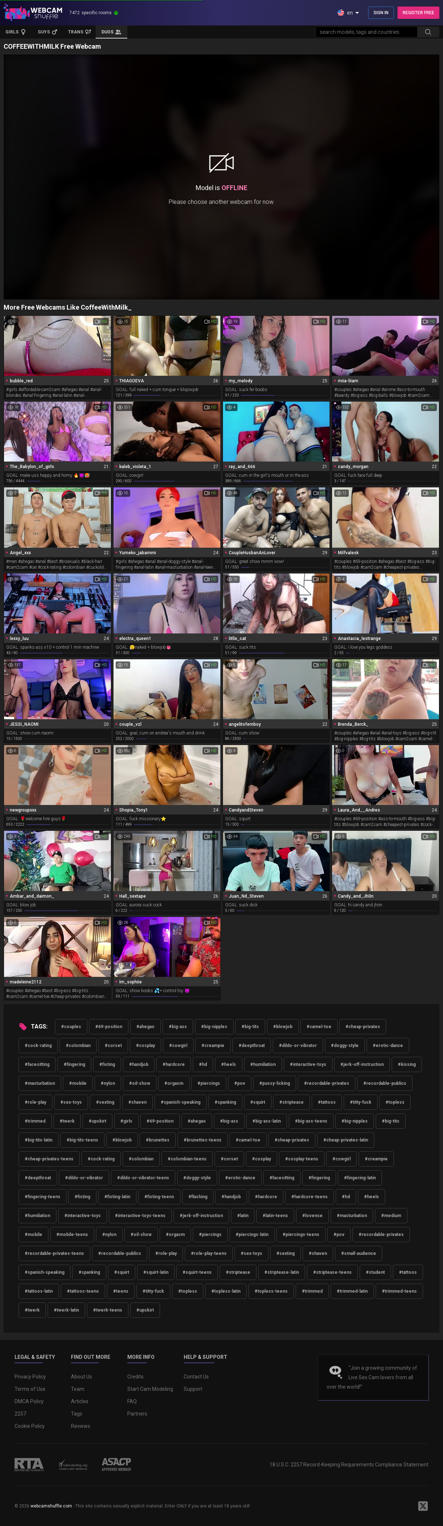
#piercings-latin (252, 1234)
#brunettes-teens (203, 1140)
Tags (76, 1413)
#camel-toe (319, 1026)
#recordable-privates (326, 1083)
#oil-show (139, 1083)
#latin (242, 1215)
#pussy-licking (274, 1083)
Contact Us (196, 1376)
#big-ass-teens (311, 1121)
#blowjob (282, 1026)
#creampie (212, 1045)
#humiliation (263, 1064)
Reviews (80, 1426)
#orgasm (173, 1083)
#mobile (78, 1083)
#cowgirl (178, 1045)
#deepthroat (252, 1045)
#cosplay (145, 1045)
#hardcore (174, 1064)
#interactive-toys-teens (140, 1215)
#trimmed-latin (352, 1291)
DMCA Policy (29, 1401)
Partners (137, 1413)
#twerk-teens (107, 1310)
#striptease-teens (332, 1272)
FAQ (132, 1401)
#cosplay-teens (301, 1158)
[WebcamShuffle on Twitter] (423, 1506)
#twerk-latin (66, 1310)
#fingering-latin (360, 1177)
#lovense (312, 1215)
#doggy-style (345, 1045)
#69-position (108, 1026)
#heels (228, 1064)
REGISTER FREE (418, 12)
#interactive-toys (308, 1064)
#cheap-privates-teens (49, 1158)
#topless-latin (225, 1291)
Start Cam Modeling (150, 1389)
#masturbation (40, 1083)
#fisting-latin (117, 1196)
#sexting (105, 1102)
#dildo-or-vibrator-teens (143, 1177)
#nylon (108, 1083)
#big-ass (178, 1026)
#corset (113, 1045)
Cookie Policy (30, 1426)
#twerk (67, 1121)
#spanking (225, 1102)
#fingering (74, 1064)
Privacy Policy (30, 1376)
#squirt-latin (155, 1272)
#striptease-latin (281, 1272)
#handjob (138, 1064)
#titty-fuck (360, 1102)
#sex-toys (71, 1102)
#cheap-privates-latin (345, 1140)
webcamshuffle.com (51, 1506)
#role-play (35, 1102)
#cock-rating (38, 1045)
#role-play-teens (209, 1253)
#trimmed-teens (399, 1291)
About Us (81, 1376)
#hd (203, 1064)
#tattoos (327, 1102)
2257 (20, 1413)
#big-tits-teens (82, 1140)
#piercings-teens (301, 1234)
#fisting (107, 1064)
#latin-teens (275, 1215)
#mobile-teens (72, 1234)
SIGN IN (381, 12)
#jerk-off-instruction (362, 1064)
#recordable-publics (384, 1083)
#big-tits (250, 1026)
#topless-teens (271, 1291)
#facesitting (37, 1064)
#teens (120, 1291)
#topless (395, 1102)
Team (77, 1389)
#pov (239, 1083)
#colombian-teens (187, 1158)
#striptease (291, 1102)
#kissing (407, 1064)
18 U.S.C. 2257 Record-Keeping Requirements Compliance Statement (349, 1464)
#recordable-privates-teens (54, 1253)
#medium (391, 1215)
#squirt (257, 1102)
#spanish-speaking (180, 1102)
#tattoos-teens (83, 1291)
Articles (79, 1401)
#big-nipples (214, 1026)
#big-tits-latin (38, 1140)
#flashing (197, 1196)
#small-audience (358, 1253)
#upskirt (97, 1121)
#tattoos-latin (39, 1291)
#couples (71, 1026)
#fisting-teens (159, 1196)
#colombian (78, 1045)
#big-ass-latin (266, 1121)
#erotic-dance (388, 1045)
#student (375, 1272)
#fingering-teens (42, 1196)
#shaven (137, 1102)
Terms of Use (30, 1389)
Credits (135, 1376)
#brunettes (157, 1140)
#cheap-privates (363, 1026)
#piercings (208, 1083)
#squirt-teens (197, 1272)
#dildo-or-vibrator (298, 1045)
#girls (126, 1121)
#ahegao (145, 1026)
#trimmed (35, 1121)
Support (193, 1389)
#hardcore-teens (309, 1196)
